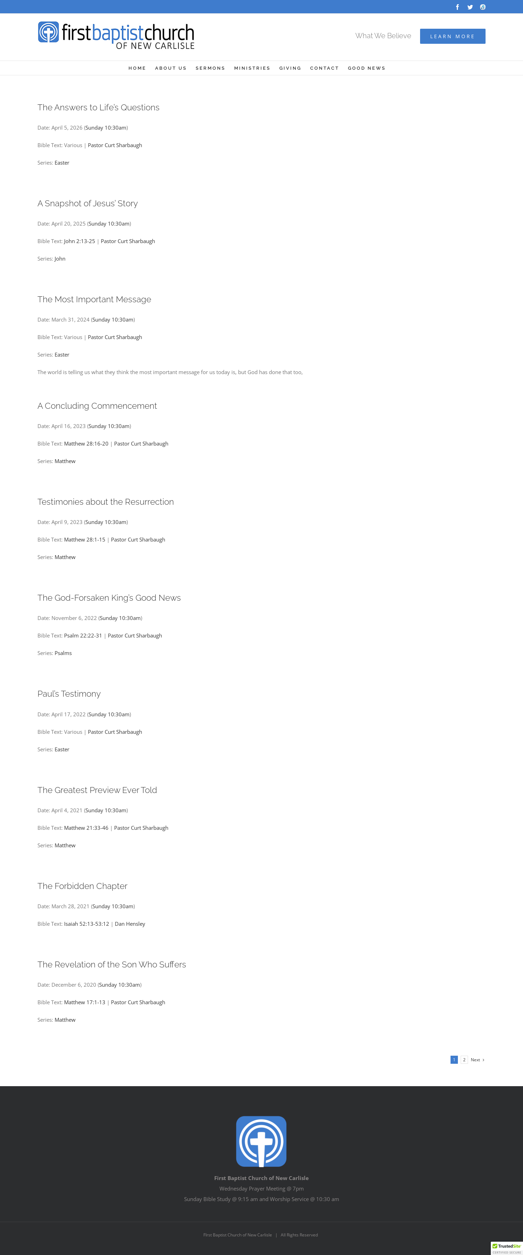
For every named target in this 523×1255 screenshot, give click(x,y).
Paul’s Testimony (69, 694)
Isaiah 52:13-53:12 (86, 923)
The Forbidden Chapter (82, 886)
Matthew (65, 460)
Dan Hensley (130, 923)
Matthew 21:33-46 (86, 827)
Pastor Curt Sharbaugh (115, 145)
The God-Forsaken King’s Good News (109, 598)
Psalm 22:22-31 (83, 635)
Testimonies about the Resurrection (105, 502)
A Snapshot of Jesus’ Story (87, 203)
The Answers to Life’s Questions (98, 107)
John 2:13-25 (79, 240)
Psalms (63, 652)
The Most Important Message (94, 299)
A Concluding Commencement (97, 406)
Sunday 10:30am (105, 127)
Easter (62, 162)
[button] (507, 1248)
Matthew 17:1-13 (84, 1002)
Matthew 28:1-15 (84, 539)
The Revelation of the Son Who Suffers (111, 964)
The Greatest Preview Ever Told (97, 790)
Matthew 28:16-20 (86, 443)
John (60, 258)
